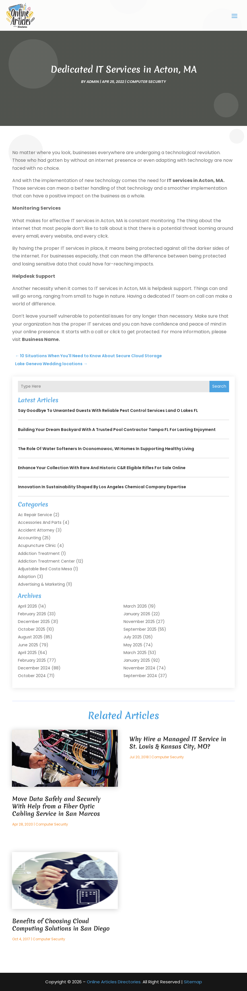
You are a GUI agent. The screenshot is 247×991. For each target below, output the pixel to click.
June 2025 (28, 645)
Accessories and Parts (39, 522)
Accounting (29, 538)
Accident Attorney (36, 530)
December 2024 (34, 668)
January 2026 (137, 614)
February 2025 (32, 660)
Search (219, 386)
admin (93, 81)
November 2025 (139, 621)
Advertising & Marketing (41, 584)
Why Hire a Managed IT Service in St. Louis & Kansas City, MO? (177, 743)
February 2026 (32, 614)
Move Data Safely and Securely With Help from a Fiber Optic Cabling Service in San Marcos (56, 806)
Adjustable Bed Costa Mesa (45, 569)
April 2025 (27, 652)
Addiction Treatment (39, 553)
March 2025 (135, 652)
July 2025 (133, 637)
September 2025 (140, 629)
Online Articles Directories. (114, 982)
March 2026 (135, 606)
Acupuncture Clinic (37, 545)
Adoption (27, 576)
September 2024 (140, 676)
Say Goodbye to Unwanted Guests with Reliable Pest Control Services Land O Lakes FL (108, 410)
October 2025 (31, 629)
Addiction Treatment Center (46, 561)
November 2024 (139, 668)
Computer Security (146, 81)
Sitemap (193, 982)
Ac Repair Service (35, 515)
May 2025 (133, 645)
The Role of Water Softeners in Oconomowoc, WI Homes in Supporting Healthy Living (106, 448)
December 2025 (34, 621)
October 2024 (32, 676)
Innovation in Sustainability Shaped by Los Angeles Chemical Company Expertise (102, 487)
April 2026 (27, 606)
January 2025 (137, 660)
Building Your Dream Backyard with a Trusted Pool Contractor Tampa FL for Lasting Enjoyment (117, 429)
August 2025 (30, 637)
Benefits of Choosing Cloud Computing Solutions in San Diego (61, 925)
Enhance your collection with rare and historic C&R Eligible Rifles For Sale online (102, 468)
